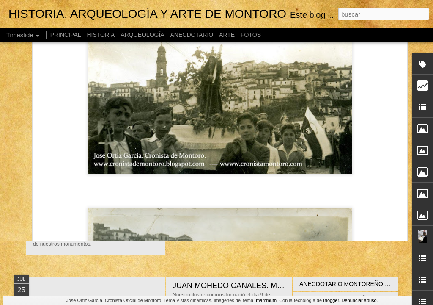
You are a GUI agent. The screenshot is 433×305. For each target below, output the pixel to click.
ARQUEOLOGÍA (142, 34)
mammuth (266, 300)
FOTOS (251, 34)
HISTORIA (101, 34)
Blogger (331, 300)
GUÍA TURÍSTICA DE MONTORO (109, 196)
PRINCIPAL (65, 34)
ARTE (227, 34)
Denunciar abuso (359, 300)
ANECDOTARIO (192, 34)
